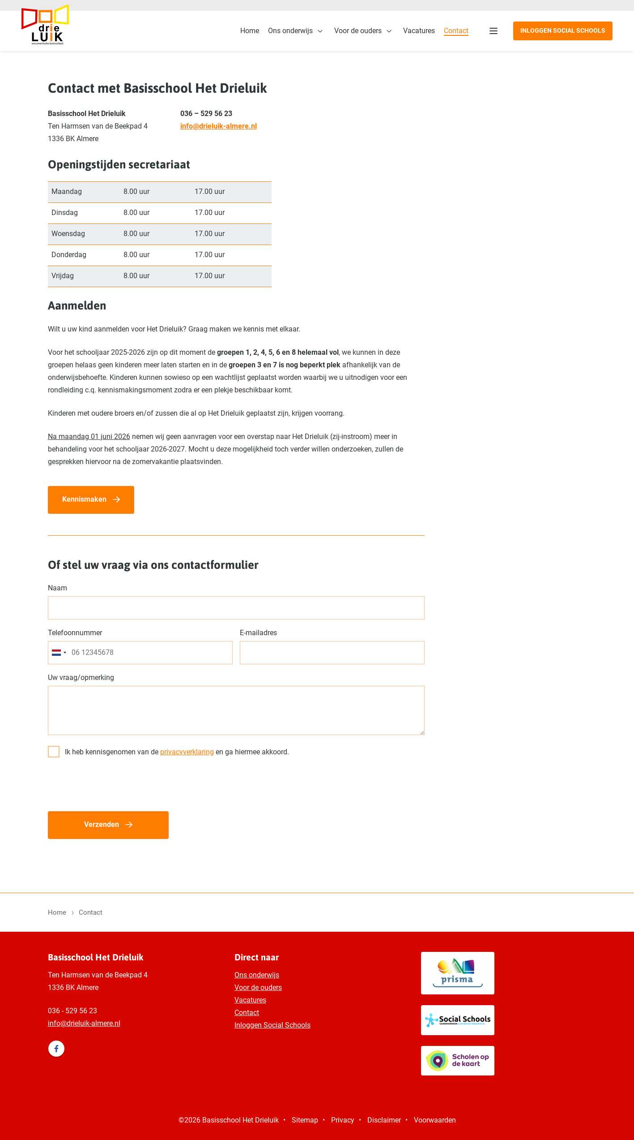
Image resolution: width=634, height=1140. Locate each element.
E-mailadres (258, 632)
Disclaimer (384, 1120)
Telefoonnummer (75, 632)
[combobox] (58, 652)
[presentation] (116, 786)
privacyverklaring (187, 752)
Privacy (342, 1120)
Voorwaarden (435, 1120)
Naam (57, 588)
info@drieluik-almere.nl (218, 126)
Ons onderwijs (290, 30)
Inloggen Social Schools (562, 30)
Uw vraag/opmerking (81, 677)
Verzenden (101, 824)
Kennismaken (84, 499)
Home (249, 30)
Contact (456, 30)
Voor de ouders (358, 30)
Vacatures (419, 30)
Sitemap (305, 1120)
